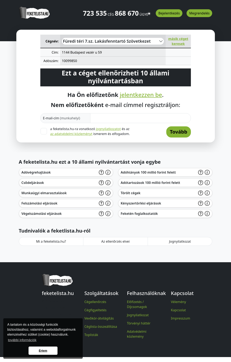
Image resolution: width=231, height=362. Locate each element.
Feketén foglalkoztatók (139, 213)
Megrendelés (199, 13)
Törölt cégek (131, 193)
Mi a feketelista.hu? (51, 241)
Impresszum (180, 318)
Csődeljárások (33, 182)
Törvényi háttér (139, 323)
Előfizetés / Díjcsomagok (137, 304)
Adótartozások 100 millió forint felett (150, 182)
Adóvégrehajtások (36, 172)
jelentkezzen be (141, 94)
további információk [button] (22, 340)
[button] (149, 11)
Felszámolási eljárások (39, 203)
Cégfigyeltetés (95, 310)
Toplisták (91, 335)
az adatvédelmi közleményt (71, 134)
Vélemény (178, 302)
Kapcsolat (178, 310)
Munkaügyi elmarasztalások (44, 193)
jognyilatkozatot (108, 129)
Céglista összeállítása (100, 326)
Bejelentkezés (169, 13)
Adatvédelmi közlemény (136, 334)
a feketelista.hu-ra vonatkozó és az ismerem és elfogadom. (90, 131)
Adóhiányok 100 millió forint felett (148, 172)
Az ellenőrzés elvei (115, 241)
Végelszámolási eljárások (42, 213)
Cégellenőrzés (95, 302)
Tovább (178, 131)
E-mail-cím (61, 118)
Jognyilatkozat (180, 241)
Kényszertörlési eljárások (141, 203)
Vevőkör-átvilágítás (99, 318)
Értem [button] (43, 350)
